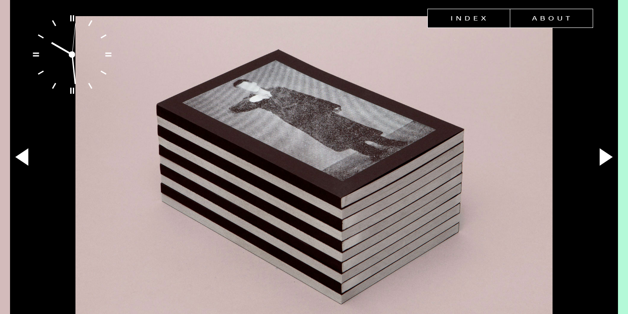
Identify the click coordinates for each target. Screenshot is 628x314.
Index (470, 18)
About (552, 18)
